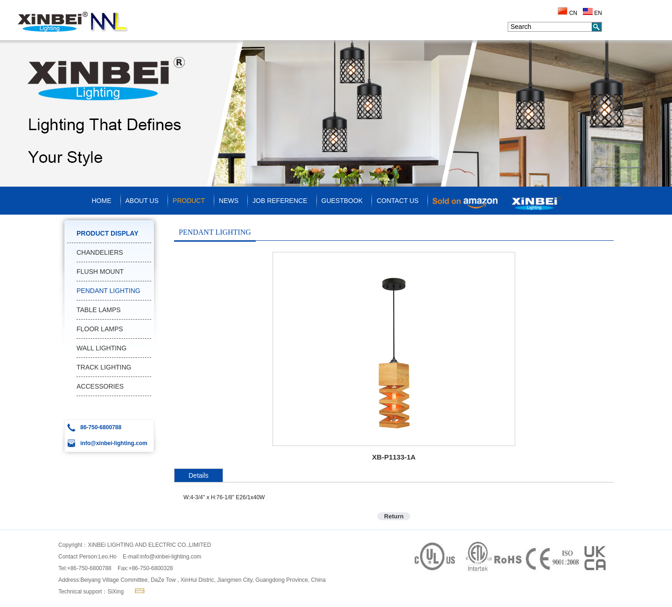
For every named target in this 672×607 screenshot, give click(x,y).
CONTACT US (398, 200)
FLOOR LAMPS (100, 329)
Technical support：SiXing (91, 591)
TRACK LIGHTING (104, 367)
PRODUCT (189, 200)
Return (394, 516)
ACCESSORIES (100, 386)
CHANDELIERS (100, 252)
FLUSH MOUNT (100, 271)
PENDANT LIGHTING (108, 290)
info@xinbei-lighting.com (170, 556)
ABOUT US (142, 200)
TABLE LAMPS (99, 310)
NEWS (228, 200)
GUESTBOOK (342, 200)
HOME (102, 200)
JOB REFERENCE (279, 200)
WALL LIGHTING (101, 348)
